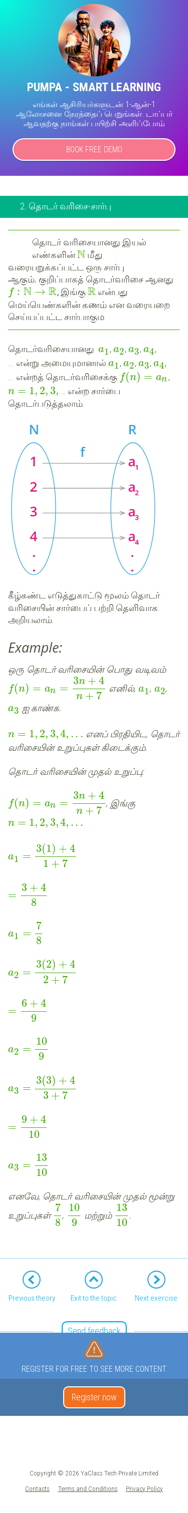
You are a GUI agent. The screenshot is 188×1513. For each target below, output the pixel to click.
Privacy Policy (144, 1488)
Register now (94, 1397)
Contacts (37, 1488)
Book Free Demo (94, 149)
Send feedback (94, 1331)
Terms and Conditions (88, 1488)
